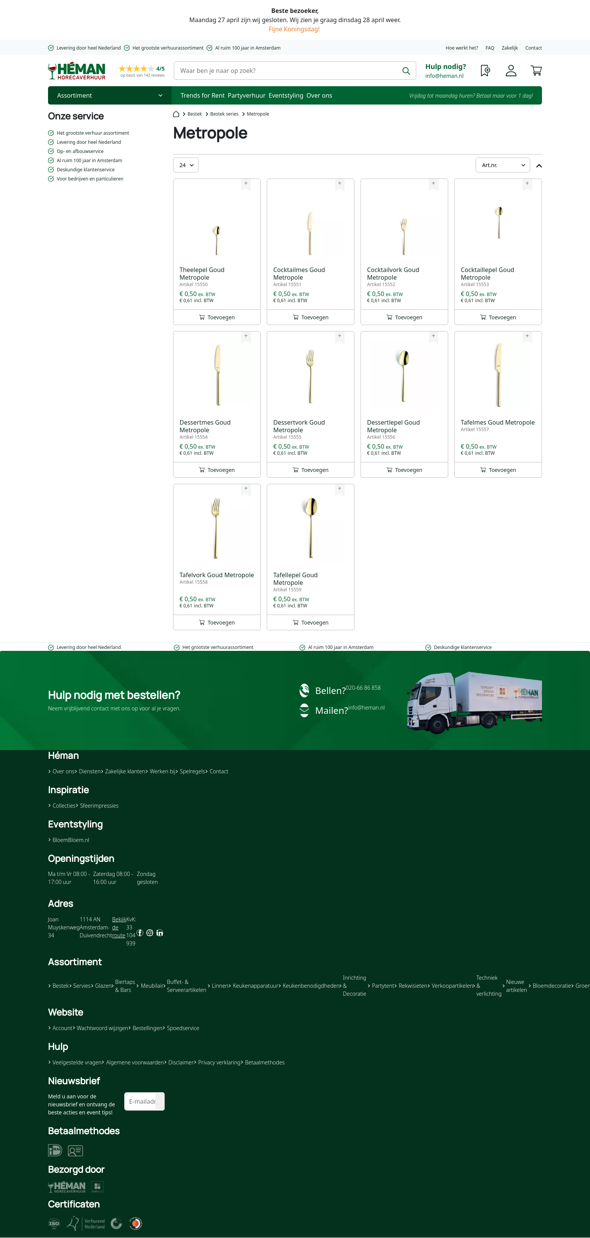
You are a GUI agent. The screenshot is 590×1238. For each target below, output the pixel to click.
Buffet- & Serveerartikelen (185, 985)
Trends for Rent (203, 95)
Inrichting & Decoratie (353, 985)
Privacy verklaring (217, 1062)
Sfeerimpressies (97, 805)
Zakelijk (510, 48)
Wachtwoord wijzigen (100, 1028)
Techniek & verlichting (487, 985)
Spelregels (190, 771)
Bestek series (224, 114)
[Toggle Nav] (110, 95)
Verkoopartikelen (450, 985)
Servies (80, 985)
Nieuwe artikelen (515, 985)
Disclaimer (179, 1062)
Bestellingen (145, 1028)
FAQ (490, 48)
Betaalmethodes (262, 1062)
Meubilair (149, 985)
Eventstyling (286, 95)
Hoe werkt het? (462, 48)
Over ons (319, 95)
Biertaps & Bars (123, 985)
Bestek (195, 114)
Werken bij (160, 771)
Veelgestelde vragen (74, 1062)
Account (60, 1028)
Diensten (87, 771)
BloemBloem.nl (68, 840)
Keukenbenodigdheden (309, 985)
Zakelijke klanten (123, 771)
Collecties (61, 805)
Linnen (217, 985)
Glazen (101, 985)
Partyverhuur (247, 95)
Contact (534, 48)
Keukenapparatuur (253, 985)
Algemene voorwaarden (132, 1062)
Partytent (380, 985)
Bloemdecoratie (549, 985)
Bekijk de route (119, 927)
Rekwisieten (410, 985)
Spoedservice (180, 1028)
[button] (536, 70)
